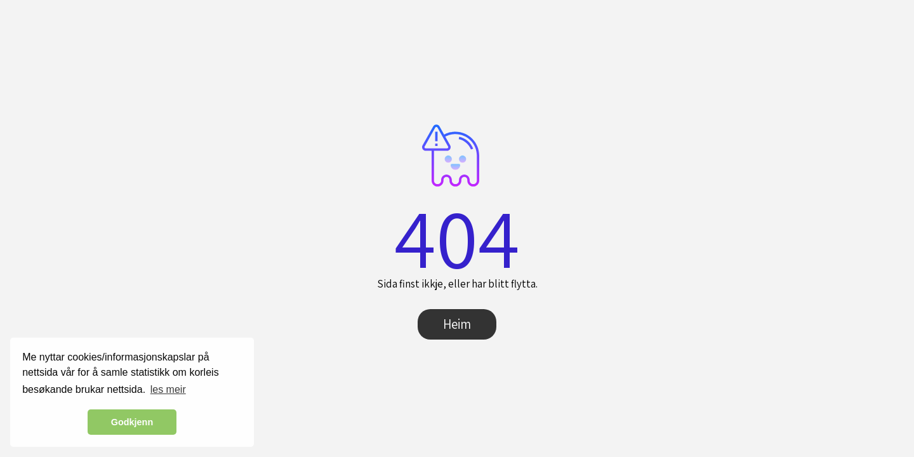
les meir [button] (168, 389)
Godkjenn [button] (132, 422)
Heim (457, 324)
